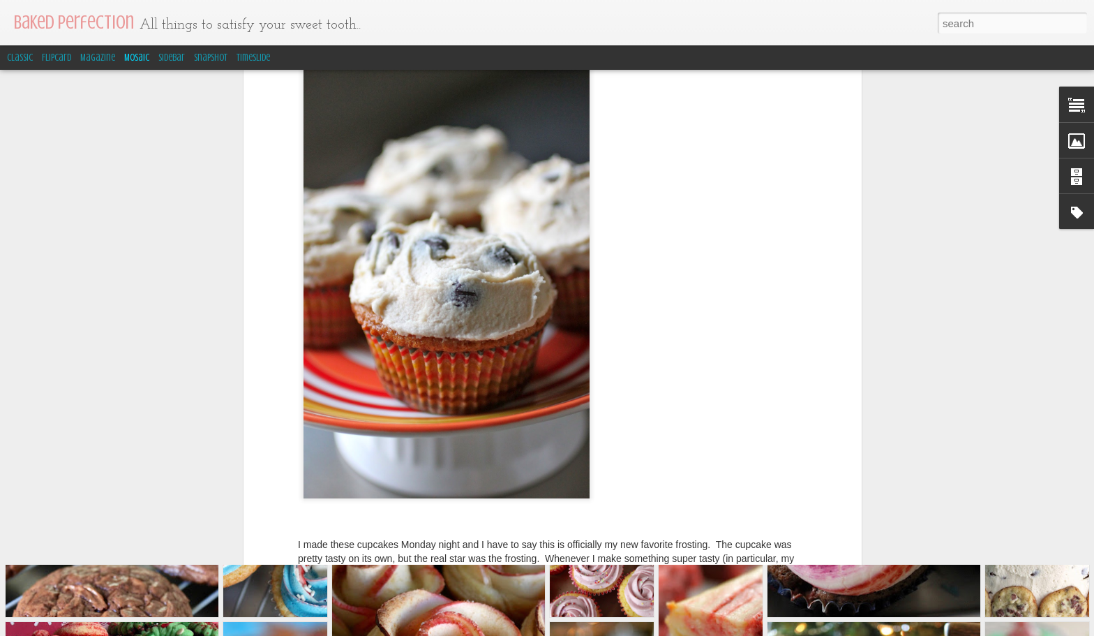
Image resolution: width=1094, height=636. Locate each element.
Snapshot (210, 57)
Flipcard (56, 57)
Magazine (97, 57)
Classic (20, 57)
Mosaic (136, 57)
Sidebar (171, 57)
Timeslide (253, 57)
